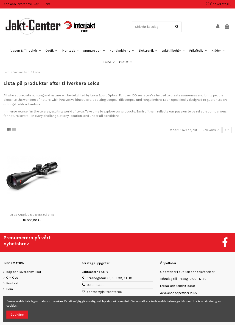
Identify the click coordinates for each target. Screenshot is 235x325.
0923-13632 (95, 285)
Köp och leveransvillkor (21, 4)
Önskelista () (218, 4)
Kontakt (12, 283)
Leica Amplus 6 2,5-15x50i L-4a (32, 215)
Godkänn (17, 315)
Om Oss (12, 278)
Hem (46, 4)
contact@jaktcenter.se (104, 292)
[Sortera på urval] (210, 130)
